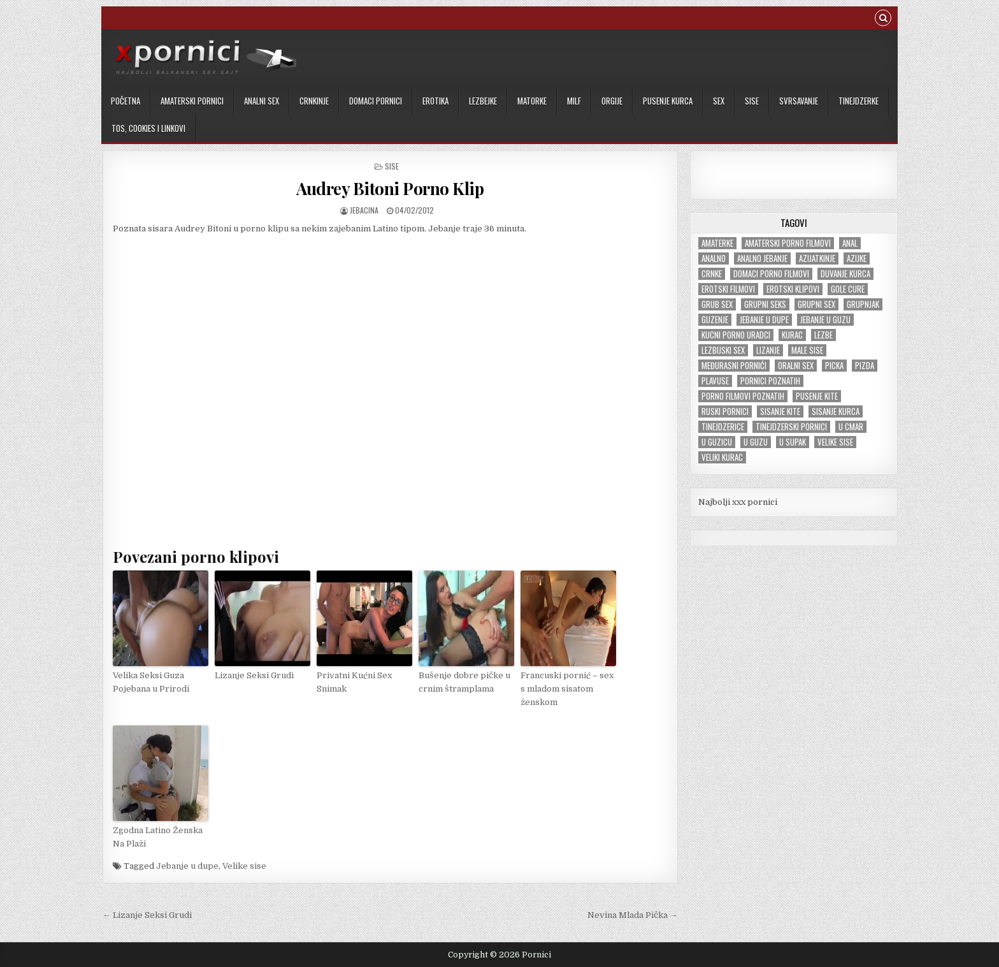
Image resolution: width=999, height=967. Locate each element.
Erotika (435, 100)
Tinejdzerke (858, 100)
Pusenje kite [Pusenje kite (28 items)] (817, 396)
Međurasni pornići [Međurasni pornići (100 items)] (733, 366)
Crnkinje (314, 100)
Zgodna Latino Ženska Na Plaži (158, 836)
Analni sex (261, 100)
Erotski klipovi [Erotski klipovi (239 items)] (792, 289)
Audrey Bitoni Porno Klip (390, 188)
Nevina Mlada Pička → (632, 915)
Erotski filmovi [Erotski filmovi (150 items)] (728, 289)
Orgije (611, 100)
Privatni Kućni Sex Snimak (354, 682)
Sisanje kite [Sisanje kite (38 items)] (780, 411)
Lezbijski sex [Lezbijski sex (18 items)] (723, 350)
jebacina (364, 210)
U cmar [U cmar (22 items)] (850, 427)
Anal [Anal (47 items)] (850, 243)
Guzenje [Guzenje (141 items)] (714, 320)
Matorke (532, 100)
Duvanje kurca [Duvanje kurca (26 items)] (845, 274)
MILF (574, 100)
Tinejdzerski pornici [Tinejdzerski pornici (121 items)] (791, 427)
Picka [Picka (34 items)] (834, 366)
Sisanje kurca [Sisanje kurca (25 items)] (835, 411)
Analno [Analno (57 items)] (713, 258)
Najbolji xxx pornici (737, 502)
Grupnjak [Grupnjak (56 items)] (863, 304)
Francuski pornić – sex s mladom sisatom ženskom (567, 689)
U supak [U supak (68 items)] (792, 442)
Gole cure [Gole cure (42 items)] (848, 289)
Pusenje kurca (668, 100)
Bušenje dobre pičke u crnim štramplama (464, 682)
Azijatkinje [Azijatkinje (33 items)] (817, 258)
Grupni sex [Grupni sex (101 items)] (816, 304)
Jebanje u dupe (187, 866)
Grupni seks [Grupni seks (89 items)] (765, 304)
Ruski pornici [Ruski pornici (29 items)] (725, 411)
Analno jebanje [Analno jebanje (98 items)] (762, 258)
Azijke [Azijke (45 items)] (856, 258)
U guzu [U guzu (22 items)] (756, 442)
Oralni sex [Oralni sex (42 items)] (796, 366)
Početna (125, 100)
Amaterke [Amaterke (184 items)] (717, 243)
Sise (752, 100)
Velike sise (244, 866)
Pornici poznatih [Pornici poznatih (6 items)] (770, 381)
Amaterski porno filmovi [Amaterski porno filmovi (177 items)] (788, 243)
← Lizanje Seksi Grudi (147, 915)
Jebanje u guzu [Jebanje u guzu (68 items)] (825, 320)
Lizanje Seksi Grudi (254, 675)
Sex (718, 100)
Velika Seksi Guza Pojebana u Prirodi (151, 682)
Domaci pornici (375, 100)
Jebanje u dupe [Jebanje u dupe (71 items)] (764, 320)
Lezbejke (483, 100)
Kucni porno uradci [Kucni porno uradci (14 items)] (735, 335)
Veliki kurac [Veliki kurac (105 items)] (722, 457)
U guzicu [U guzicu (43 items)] (716, 442)
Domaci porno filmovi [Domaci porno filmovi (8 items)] (771, 274)
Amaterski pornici (192, 100)
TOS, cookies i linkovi (148, 128)
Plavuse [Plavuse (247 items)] (715, 381)
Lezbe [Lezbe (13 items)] (823, 335)
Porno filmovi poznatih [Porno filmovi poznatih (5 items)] (742, 396)
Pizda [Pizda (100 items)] (864, 366)
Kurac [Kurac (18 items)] (792, 335)
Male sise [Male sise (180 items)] (807, 350)
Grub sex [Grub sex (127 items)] (717, 304)
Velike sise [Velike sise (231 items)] (835, 442)
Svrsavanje (798, 100)
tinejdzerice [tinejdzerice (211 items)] (722, 427)
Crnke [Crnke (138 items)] (711, 274)
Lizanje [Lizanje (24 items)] (768, 350)
